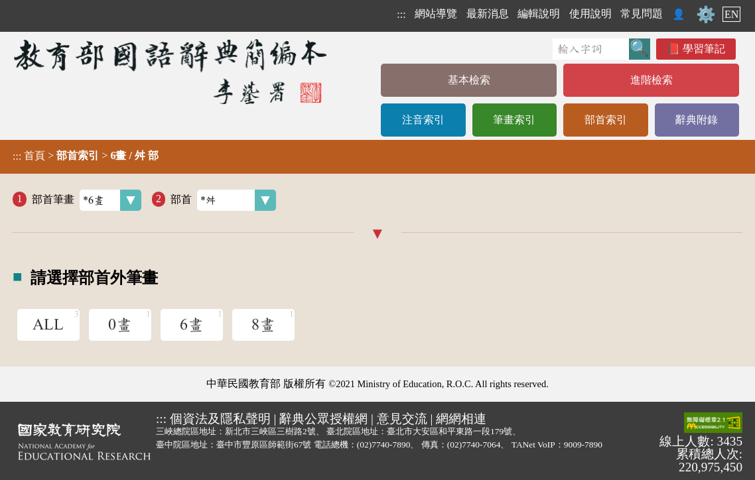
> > (86, 156)
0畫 (120, 325)
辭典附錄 (696, 119)
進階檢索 (651, 80)
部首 (223, 200)
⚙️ (706, 14)
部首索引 (605, 119)
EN (731, 14)
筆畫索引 (514, 119)
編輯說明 (538, 13)
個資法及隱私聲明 (220, 419)
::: (401, 14)
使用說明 (590, 13)
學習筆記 (704, 48)
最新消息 (487, 13)
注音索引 (423, 119)
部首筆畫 (86, 200)
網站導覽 (436, 13)
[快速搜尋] (591, 49)
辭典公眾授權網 (323, 419)
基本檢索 (469, 80)
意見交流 (402, 419)
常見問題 (641, 13)
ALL (48, 325)
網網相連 (461, 419)
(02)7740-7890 (384, 445)
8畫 (263, 325)
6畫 (192, 325)
